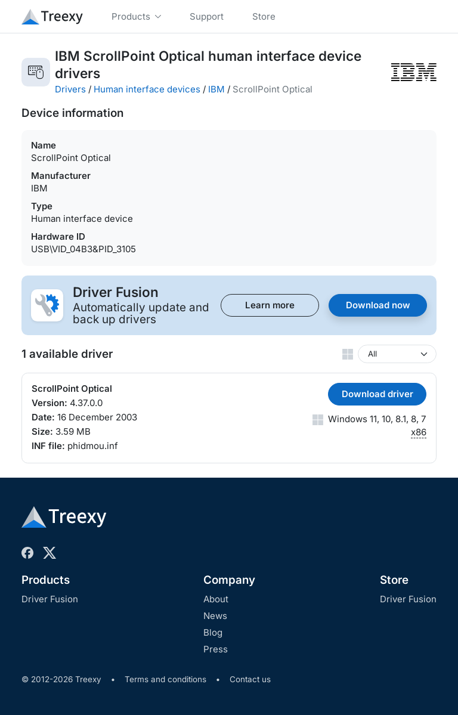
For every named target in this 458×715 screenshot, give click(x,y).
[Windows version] (397, 354)
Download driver (377, 394)
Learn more (270, 305)
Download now (378, 305)
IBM (216, 89)
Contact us (250, 679)
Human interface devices (147, 89)
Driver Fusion (49, 599)
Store (394, 580)
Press (215, 649)
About (215, 599)
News (215, 615)
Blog (212, 632)
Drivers (70, 89)
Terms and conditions (165, 679)
